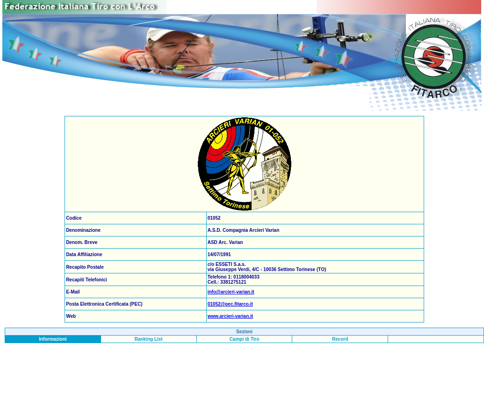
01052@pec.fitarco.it (230, 304)
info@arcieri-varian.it (231, 291)
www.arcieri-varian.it (230, 316)
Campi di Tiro (245, 339)
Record (340, 339)
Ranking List (149, 339)
